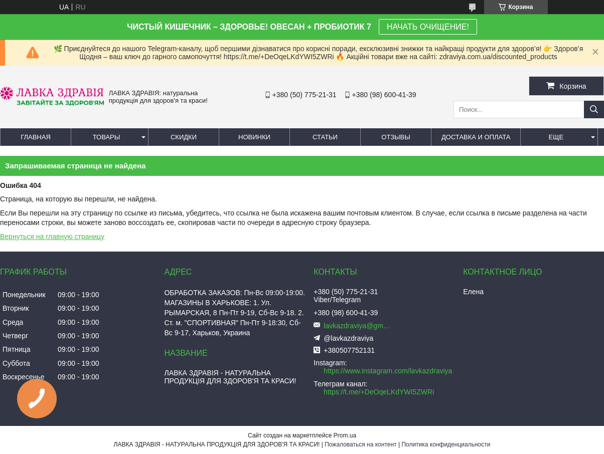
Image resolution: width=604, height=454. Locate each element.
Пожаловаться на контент (360, 444)
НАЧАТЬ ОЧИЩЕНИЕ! (428, 27)
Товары (106, 137)
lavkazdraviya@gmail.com (359, 326)
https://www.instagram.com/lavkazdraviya (388, 371)
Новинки (254, 137)
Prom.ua (345, 435)
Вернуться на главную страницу (52, 237)
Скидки (184, 137)
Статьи (325, 137)
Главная (36, 137)
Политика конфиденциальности (445, 444)
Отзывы (395, 137)
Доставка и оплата (475, 137)
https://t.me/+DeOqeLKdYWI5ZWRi (379, 392)
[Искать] (594, 109)
